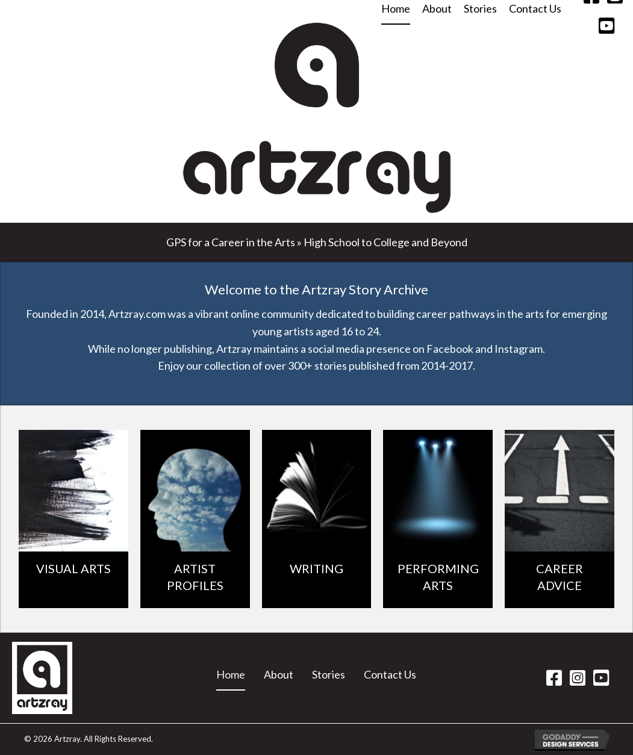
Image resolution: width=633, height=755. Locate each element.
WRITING (316, 568)
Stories (328, 674)
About (278, 674)
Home (230, 674)
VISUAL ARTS (73, 568)
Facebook (449, 348)
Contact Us (390, 674)
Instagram (518, 348)
